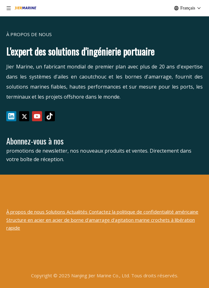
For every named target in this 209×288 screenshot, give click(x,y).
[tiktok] (50, 116)
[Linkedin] (11, 116)
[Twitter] (24, 116)
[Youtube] (37, 116)
